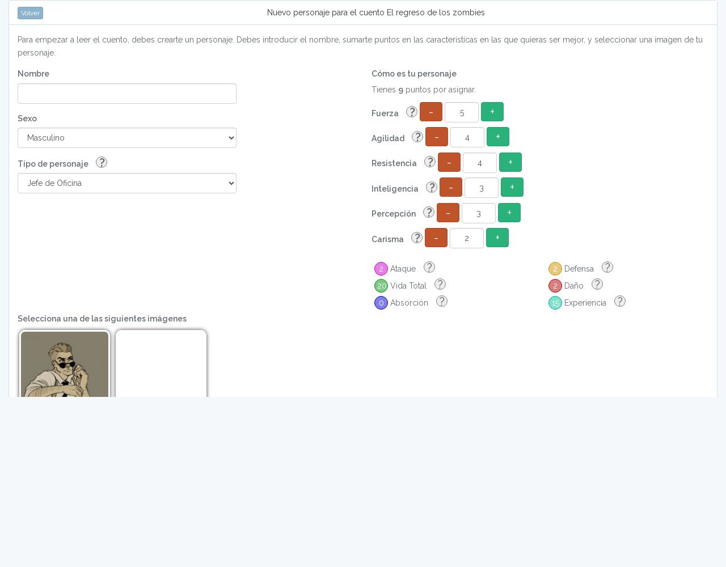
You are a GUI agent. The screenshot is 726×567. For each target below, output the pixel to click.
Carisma (397, 238)
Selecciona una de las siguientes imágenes (102, 318)
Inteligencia (404, 187)
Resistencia (404, 162)
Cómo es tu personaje (414, 73)
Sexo (27, 118)
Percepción (403, 212)
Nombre (33, 73)
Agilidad (397, 137)
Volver (30, 13)
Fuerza (394, 112)
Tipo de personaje (62, 163)
